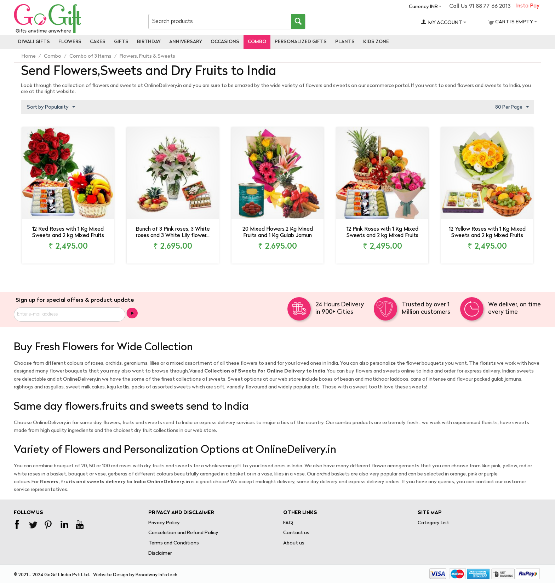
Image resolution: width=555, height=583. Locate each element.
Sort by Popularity (51, 107)
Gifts (121, 42)
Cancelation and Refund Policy (183, 533)
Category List (433, 523)
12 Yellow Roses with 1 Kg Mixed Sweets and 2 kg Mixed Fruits (487, 232)
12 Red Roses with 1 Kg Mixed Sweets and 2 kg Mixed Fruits (68, 232)
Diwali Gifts (34, 42)
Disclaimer (160, 553)
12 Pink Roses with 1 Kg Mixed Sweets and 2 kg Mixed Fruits (382, 232)
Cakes (97, 42)
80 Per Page (512, 107)
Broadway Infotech (156, 575)
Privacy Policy (164, 523)
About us (293, 543)
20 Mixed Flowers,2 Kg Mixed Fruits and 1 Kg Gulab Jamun (277, 232)
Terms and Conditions (173, 543)
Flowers (69, 42)
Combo (257, 42)
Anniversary (185, 42)
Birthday (149, 42)
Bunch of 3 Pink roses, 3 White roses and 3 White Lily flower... (173, 232)
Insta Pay (527, 6)
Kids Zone (376, 42)
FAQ (288, 523)
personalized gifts (301, 42)
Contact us (296, 533)
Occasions (225, 42)
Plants (345, 42)
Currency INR (423, 7)
